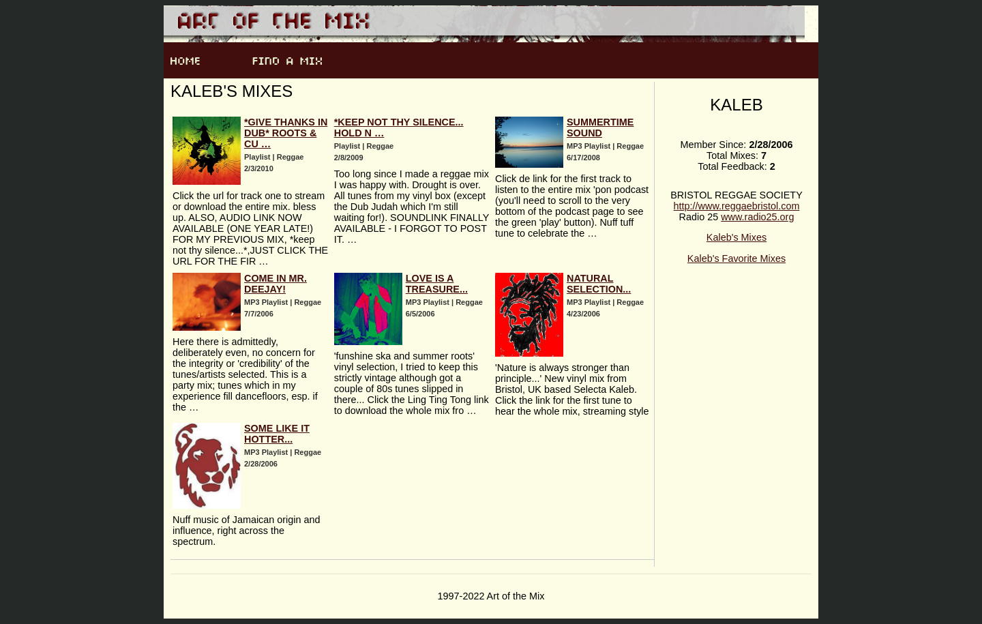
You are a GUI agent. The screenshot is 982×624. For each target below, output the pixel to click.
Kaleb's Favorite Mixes (736, 258)
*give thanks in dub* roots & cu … (285, 133)
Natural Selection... (599, 284)
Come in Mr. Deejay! (275, 284)
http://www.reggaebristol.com (737, 205)
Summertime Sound (600, 127)
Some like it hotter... (277, 434)
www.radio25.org (757, 216)
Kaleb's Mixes (736, 237)
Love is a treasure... (437, 284)
